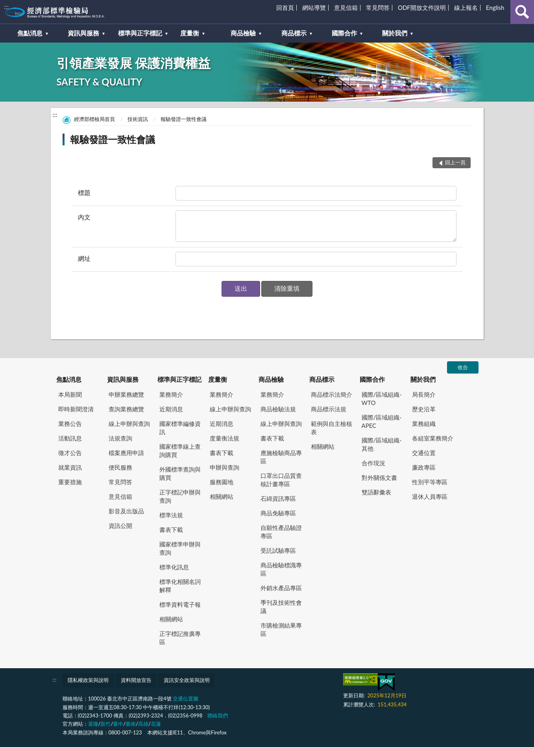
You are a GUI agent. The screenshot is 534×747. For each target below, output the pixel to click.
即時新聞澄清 (76, 409)
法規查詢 (120, 438)
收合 (463, 367)
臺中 (118, 724)
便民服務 (120, 467)
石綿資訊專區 (278, 498)
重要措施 (70, 481)
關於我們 (423, 379)
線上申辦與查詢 (129, 423)
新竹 (105, 724)
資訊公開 (120, 525)
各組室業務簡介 (432, 438)
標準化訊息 (174, 566)
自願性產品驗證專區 (281, 531)
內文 (84, 217)
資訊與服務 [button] (83, 33)
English (495, 7)
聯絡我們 (217, 715)
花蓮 (156, 724)
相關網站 (171, 618)
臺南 (131, 724)
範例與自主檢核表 (331, 427)
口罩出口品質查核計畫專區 (281, 479)
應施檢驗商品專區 (281, 457)
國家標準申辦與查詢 (180, 548)
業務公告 (70, 423)
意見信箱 (346, 7)
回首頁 (285, 7)
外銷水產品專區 (281, 587)
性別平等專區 (429, 481)
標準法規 (171, 514)
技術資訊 (137, 119)
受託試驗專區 (278, 550)
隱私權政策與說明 (88, 680)
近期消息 (171, 409)
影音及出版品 (126, 511)
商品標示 (321, 379)
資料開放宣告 (136, 680)
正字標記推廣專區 (180, 637)
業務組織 (424, 423)
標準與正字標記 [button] (140, 33)
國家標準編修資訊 (180, 427)
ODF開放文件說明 (422, 7)
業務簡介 (171, 394)
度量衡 (217, 379)
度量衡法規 (224, 438)
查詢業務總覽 (126, 409)
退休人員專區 (429, 496)
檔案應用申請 (126, 452)
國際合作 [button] (344, 33)
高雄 (143, 724)
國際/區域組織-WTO (382, 398)
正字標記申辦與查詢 (180, 496)
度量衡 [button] (189, 33)
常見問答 (378, 7)
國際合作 (372, 379)
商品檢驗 (271, 379)
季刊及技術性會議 (281, 606)
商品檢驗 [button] (243, 33)
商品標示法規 (328, 409)
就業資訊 (70, 467)
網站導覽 (314, 7)
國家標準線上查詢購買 (180, 450)
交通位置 (424, 452)
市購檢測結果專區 (281, 629)
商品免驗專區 (278, 513)
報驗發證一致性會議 (184, 119)
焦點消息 (68, 379)
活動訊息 (70, 438)
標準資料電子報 (180, 604)
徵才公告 (70, 452)
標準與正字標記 (179, 379)
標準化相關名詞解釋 (180, 585)
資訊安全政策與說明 (187, 680)
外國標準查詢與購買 (180, 473)
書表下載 (171, 529)
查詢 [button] (522, 12)
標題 (84, 192)
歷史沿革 (424, 409)
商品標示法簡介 (331, 394)
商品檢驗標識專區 (281, 569)
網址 (84, 258)
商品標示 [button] (294, 33)
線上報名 (466, 7)
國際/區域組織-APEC (382, 421)
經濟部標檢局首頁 (94, 119)
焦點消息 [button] (29, 33)
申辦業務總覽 (126, 394)
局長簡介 (424, 394)
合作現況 (373, 462)
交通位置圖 (185, 698)
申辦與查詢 (224, 467)
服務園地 (221, 481)
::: (6, 6)
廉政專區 (424, 467)
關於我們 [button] (394, 33)
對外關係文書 (379, 477)
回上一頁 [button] (455, 162)
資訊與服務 (123, 379)
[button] (241, 289)
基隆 (93, 724)
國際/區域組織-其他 (382, 444)
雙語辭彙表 (376, 492)
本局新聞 (70, 394)
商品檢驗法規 (278, 409)
